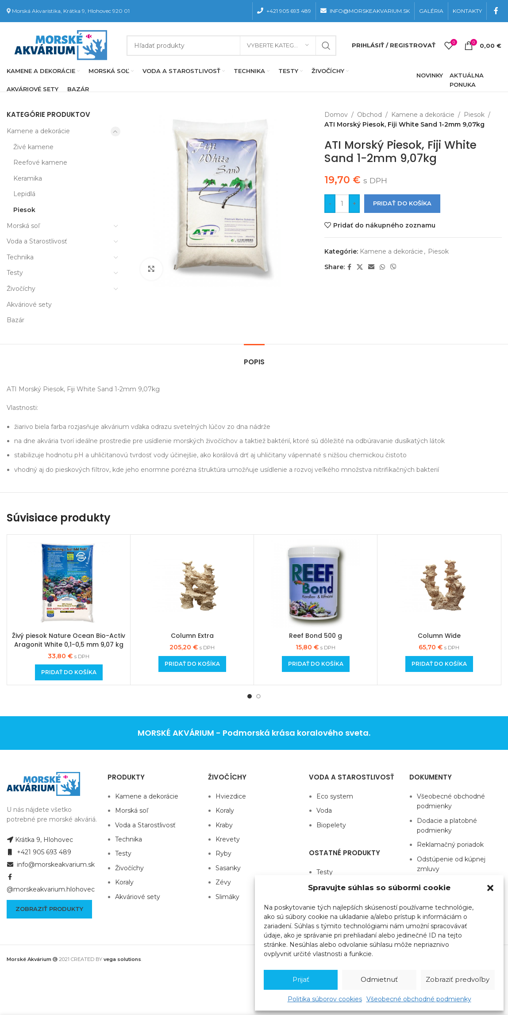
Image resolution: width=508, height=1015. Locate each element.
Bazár (15, 320)
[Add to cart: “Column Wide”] (439, 664)
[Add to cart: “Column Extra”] (192, 664)
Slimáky (227, 897)
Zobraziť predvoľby (457, 979)
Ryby (223, 853)
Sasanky (228, 868)
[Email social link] (371, 267)
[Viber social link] (393, 267)
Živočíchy (21, 289)
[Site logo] (59, 45)
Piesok (24, 210)
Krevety (228, 839)
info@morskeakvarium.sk (51, 864)
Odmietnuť (379, 979)
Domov (336, 115)
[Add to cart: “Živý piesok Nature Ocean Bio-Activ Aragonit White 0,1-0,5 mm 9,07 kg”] (69, 672)
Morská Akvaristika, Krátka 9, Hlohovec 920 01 (71, 11)
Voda (324, 810)
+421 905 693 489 (39, 852)
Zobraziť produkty (49, 908)
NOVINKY (429, 75)
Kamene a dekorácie (38, 131)
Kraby (224, 825)
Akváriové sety (29, 305)
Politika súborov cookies (325, 999)
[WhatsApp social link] (382, 267)
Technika (20, 257)
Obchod (369, 115)
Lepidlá (24, 194)
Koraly (124, 882)
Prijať (300, 979)
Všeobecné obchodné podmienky (418, 999)
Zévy (223, 882)
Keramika (27, 178)
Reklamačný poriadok (450, 845)
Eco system (334, 796)
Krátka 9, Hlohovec (40, 840)
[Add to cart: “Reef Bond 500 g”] (316, 664)
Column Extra (192, 635)
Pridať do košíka (402, 203)
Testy (15, 273)
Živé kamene (33, 147)
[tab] (254, 357)
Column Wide (439, 635)
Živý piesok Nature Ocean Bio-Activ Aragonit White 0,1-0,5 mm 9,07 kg (68, 640)
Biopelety (331, 825)
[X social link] (360, 267)
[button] (490, 888)
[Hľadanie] (231, 45)
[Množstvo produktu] (342, 203)
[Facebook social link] (496, 11)
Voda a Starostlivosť (37, 241)
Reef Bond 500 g (315, 635)
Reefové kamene (40, 162)
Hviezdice (231, 796)
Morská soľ (23, 226)
